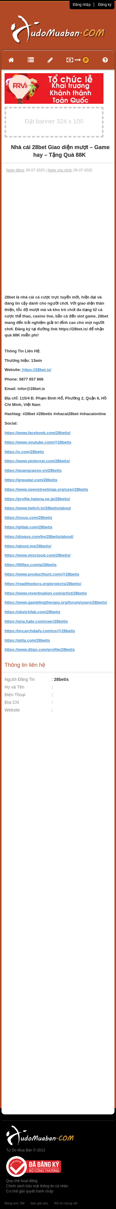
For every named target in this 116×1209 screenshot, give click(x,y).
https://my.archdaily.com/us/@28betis (40, 631)
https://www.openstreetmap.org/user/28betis (46, 489)
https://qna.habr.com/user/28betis (36, 621)
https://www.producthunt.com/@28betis (42, 574)
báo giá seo (39, 1203)
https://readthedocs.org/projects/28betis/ (43, 583)
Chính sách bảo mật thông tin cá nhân (37, 1186)
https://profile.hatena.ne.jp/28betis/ (37, 499)
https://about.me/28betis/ (28, 546)
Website (12, 710)
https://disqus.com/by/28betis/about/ (39, 536)
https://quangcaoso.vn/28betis (33, 470)
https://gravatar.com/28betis (31, 480)
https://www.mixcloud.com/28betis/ (38, 555)
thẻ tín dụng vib (65, 1203)
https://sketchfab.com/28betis (32, 612)
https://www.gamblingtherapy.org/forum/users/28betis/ (56, 602)
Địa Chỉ (12, 702)
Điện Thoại (15, 694)
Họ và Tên (14, 687)
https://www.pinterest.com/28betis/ (37, 461)
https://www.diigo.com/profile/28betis (40, 649)
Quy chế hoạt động (21, 1181)
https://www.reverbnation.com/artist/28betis (46, 593)
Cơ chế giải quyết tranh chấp (29, 1191)
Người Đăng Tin (20, 679)
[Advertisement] (57, 233)
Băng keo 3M (14, 1203)
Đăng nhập (82, 4)
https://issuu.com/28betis (28, 517)
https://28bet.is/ (36, 369)
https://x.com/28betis (24, 451)
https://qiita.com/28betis (27, 640)
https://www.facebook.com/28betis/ (38, 432)
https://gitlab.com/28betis (29, 527)
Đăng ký (104, 4)
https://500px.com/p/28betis (31, 564)
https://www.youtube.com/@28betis (38, 442)
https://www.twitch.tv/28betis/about (38, 508)
